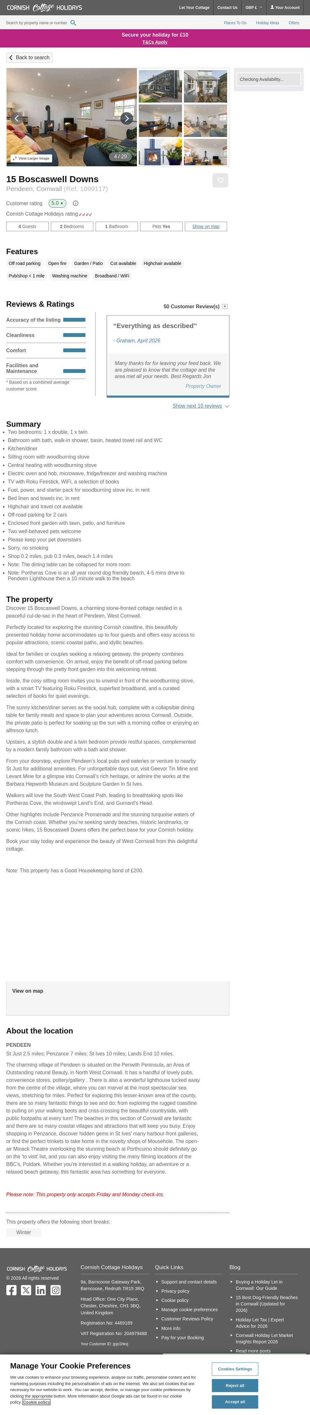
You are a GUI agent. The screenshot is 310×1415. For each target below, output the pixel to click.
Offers (294, 23)
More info (170, 1328)
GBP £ (254, 7)
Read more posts (253, 1351)
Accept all (235, 1401)
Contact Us (228, 7)
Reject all (235, 1385)
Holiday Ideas (267, 23)
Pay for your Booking (182, 1337)
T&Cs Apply (155, 42)
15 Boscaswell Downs (52, 179)
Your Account (285, 7)
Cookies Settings (235, 1369)
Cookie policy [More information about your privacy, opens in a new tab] (36, 1402)
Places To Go (235, 23)
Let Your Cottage (194, 7)
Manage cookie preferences (189, 1309)
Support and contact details (189, 1281)
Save (220, 180)
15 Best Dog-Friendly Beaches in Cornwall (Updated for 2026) (267, 1304)
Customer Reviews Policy (187, 1318)
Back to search (33, 57)
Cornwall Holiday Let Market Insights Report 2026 (264, 1338)
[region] (155, 1384)
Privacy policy (175, 1291)
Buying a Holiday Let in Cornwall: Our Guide (259, 1285)
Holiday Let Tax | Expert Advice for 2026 (260, 1323)
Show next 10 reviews (197, 406)
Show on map (206, 226)
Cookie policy (175, 1300)
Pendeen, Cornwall (57, 188)
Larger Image (31, 158)
